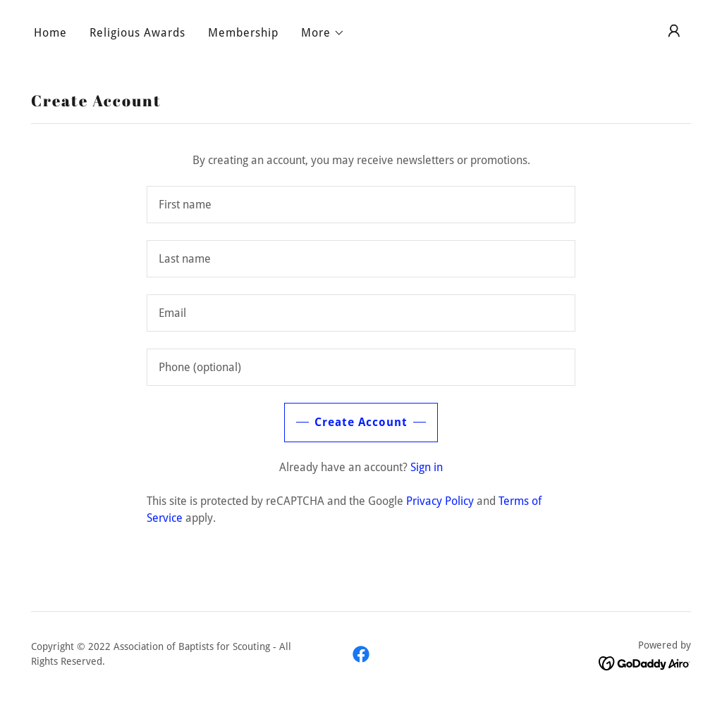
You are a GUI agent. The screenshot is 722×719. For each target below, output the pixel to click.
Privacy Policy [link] (440, 501)
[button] (323, 33)
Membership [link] (243, 32)
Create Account (361, 422)
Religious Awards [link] (137, 32)
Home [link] (50, 32)
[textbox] (361, 204)
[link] (361, 654)
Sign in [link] (426, 467)
